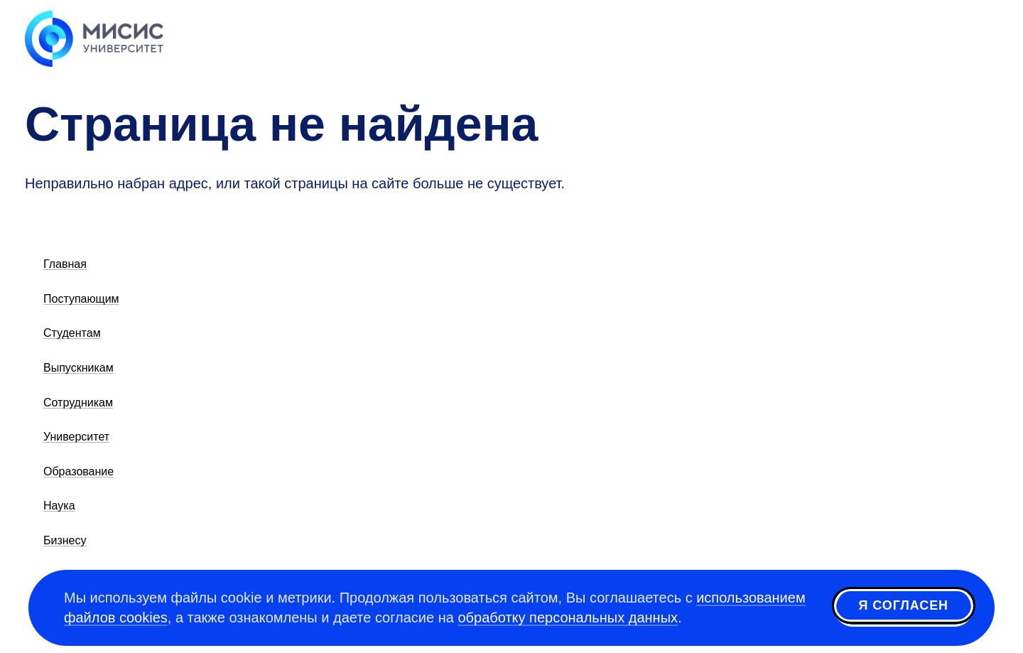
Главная (65, 264)
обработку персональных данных (568, 617)
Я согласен (903, 605)
